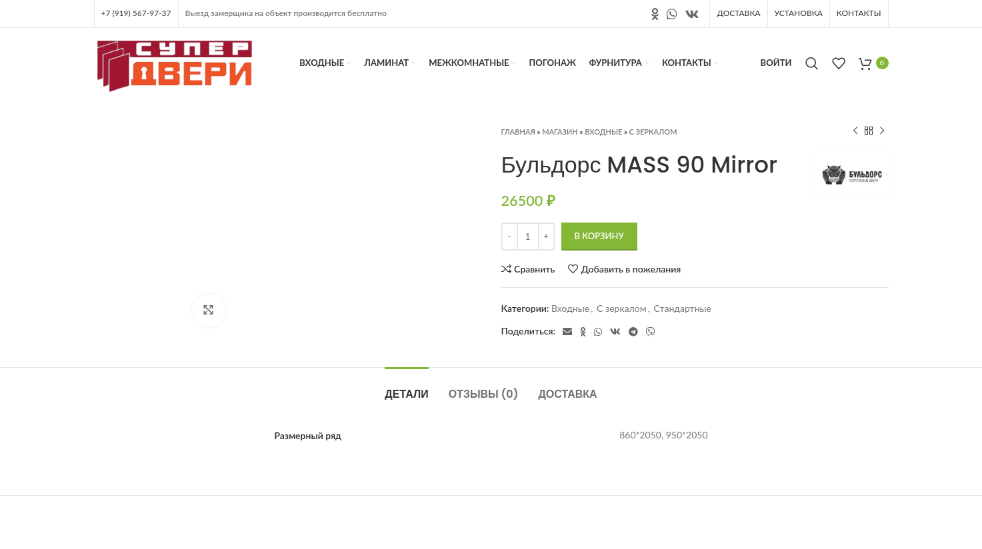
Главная (518, 131)
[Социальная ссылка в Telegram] (633, 331)
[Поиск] (812, 63)
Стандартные (682, 308)
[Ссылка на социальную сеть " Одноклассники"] (655, 14)
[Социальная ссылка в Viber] (650, 331)
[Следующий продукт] (882, 131)
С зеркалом (653, 131)
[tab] (406, 387)
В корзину (599, 236)
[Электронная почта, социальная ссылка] (567, 331)
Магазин (560, 131)
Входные (603, 131)
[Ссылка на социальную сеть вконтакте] (692, 14)
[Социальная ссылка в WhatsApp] (672, 14)
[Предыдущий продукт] (855, 131)
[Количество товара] (528, 237)
